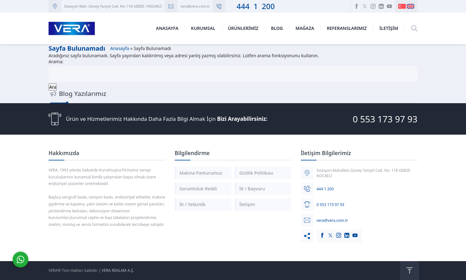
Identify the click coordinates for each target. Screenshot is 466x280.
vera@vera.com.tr (195, 6)
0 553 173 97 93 (385, 119)
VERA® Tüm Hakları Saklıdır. (73, 270)
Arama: (56, 61)
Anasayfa (119, 48)
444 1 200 (252, 6)
